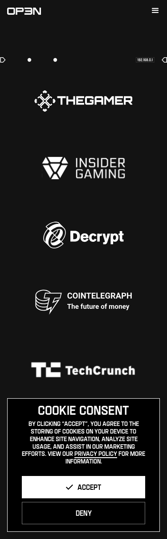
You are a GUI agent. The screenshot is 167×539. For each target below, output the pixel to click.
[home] (24, 10)
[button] (155, 10)
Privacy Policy (95, 453)
